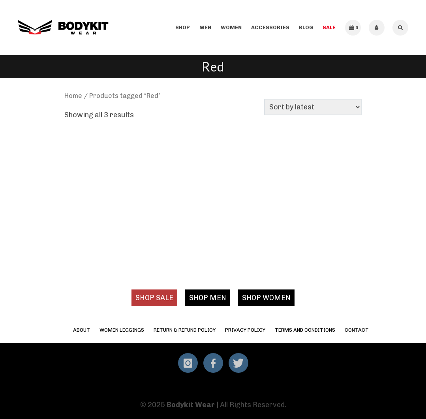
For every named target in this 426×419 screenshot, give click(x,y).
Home (73, 96)
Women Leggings (121, 330)
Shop (182, 27)
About (81, 330)
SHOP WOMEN (266, 297)
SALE (329, 27)
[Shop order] (313, 107)
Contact (357, 330)
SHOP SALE (154, 297)
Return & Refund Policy (185, 330)
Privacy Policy (245, 330)
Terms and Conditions (305, 330)
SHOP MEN (207, 297)
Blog (306, 27)
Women (231, 27)
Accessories (270, 27)
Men (205, 27)
